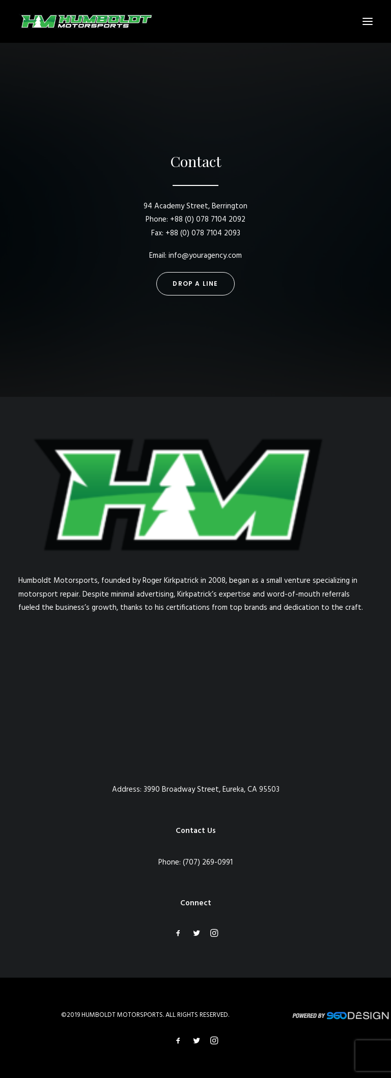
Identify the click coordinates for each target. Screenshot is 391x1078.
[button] (367, 21)
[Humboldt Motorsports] (85, 21)
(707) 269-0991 (208, 862)
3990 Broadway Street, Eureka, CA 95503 (212, 790)
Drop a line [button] (195, 283)
